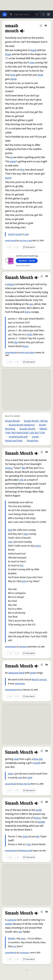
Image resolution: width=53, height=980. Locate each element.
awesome (13, 673)
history (37, 818)
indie (29, 334)
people (41, 822)
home (38, 546)
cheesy (8, 468)
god (26, 234)
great (33, 673)
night (29, 777)
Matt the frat (25, 784)
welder (8, 924)
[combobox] (24, 14)
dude (10, 773)
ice (11, 157)
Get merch (29, 247)
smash (11, 234)
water (13, 161)
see (20, 932)
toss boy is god (25, 240)
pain (24, 581)
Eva (20, 689)
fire (22, 169)
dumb (33, 50)
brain (13, 75)
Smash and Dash (13, 440)
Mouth (35, 679)
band (21, 673)
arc (14, 946)
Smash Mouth (10, 352)
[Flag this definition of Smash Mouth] (46, 276)
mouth (18, 234)
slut (20, 777)
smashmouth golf (18, 437)
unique (10, 284)
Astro (27, 312)
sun (31, 304)
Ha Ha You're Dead (26, 352)
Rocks (25, 346)
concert (42, 679)
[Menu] (48, 14)
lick (21, 565)
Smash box (32, 440)
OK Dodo (23, 646)
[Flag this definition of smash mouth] (45, 25)
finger (8, 54)
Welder (11, 938)
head (40, 75)
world (38, 810)
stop (32, 62)
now (23, 938)
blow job (37, 759)
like (16, 342)
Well (10, 530)
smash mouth (10, 240)
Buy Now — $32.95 (27, 260)
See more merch (23, 265)
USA (21, 480)
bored (8, 178)
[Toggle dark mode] (43, 14)
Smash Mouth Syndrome (22, 425)
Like (10, 542)
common (11, 920)
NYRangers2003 (25, 850)
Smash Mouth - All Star (36, 421)
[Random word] (36, 14)
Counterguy (24, 952)
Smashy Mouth (27, 429)
